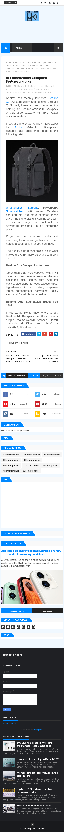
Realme (18, 127)
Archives (47, 611)
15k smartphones (52, 454)
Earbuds (33, 207)
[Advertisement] (27, 505)
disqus (45, 375)
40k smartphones (32, 460)
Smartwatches (15, 211)
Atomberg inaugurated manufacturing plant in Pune (37, 774)
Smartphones (14, 207)
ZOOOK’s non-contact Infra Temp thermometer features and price (34, 744)
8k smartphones (31, 465)
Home (8, 62)
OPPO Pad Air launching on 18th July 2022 (38, 759)
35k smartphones (31, 471)
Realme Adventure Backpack (35, 62)
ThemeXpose (29, 828)
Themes (40, 828)
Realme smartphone (30, 68)
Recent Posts (17, 611)
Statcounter (9, 723)
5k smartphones (51, 465)
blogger (34, 375)
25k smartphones (11, 465)
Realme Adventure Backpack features (24, 89)
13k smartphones (11, 471)
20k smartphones (31, 454)
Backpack (17, 62)
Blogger (38, 729)
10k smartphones (11, 454)
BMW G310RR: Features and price (34, 805)
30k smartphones (11, 460)
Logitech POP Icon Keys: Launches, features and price (35, 791)
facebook (56, 375)
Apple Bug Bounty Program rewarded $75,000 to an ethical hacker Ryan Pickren (31, 552)
